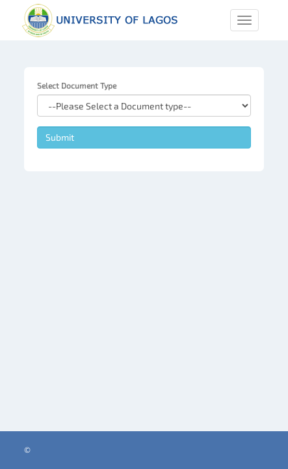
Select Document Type (76, 85)
